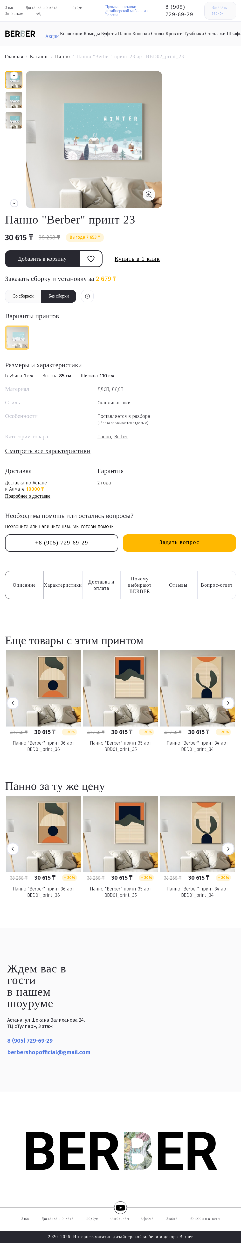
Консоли (141, 33)
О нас (9, 8)
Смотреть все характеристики (47, 451)
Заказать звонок (219, 10)
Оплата (172, 1219)
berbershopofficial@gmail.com (48, 1052)
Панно (124, 33)
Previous (13, 703)
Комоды (91, 33)
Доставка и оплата (41, 8)
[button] (14, 203)
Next (228, 703)
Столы (157, 33)
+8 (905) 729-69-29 (61, 542)
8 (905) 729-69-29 (179, 10)
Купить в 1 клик (137, 259)
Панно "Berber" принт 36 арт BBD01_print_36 (43, 746)
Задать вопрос (179, 542)
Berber (121, 437)
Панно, (104, 437)
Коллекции (71, 33)
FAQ (38, 14)
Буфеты (109, 33)
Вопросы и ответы (205, 1219)
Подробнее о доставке (27, 496)
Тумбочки (194, 33)
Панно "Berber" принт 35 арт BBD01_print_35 (120, 746)
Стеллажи (215, 33)
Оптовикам (14, 14)
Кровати (173, 33)
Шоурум (76, 8)
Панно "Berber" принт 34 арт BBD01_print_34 (197, 746)
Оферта (147, 1219)
